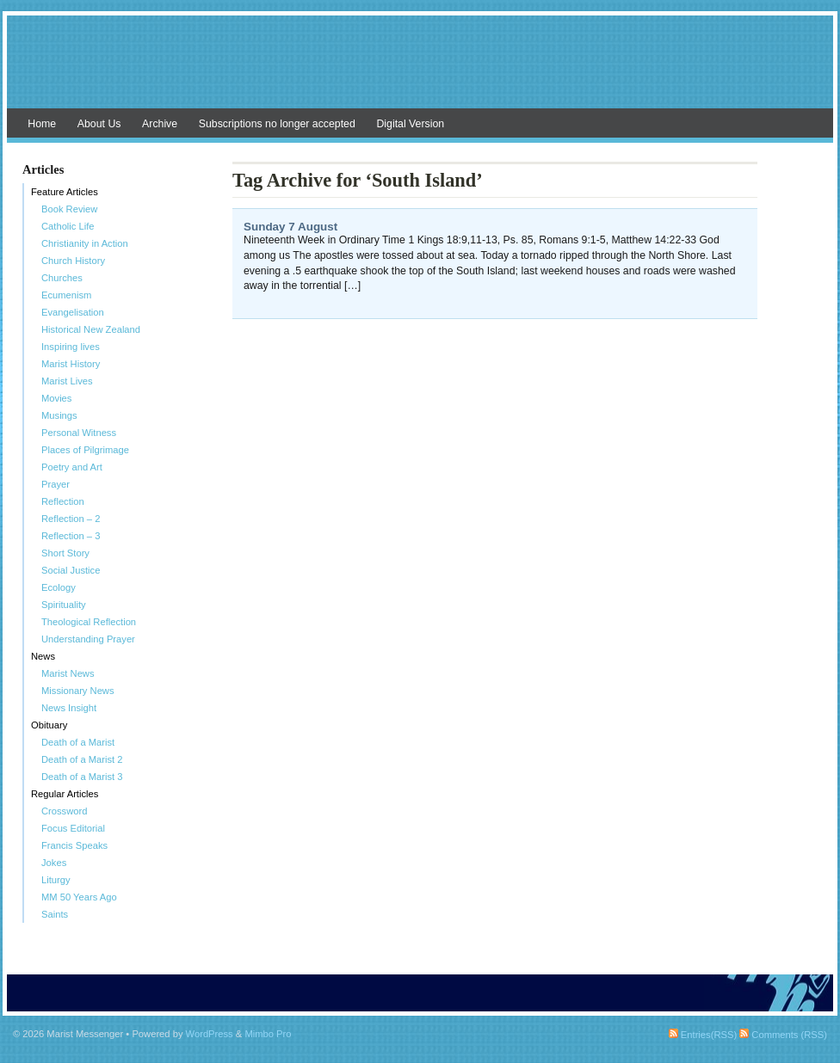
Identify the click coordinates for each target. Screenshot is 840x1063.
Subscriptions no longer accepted (277, 124)
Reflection (62, 501)
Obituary (49, 725)
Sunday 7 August (290, 226)
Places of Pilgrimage (85, 450)
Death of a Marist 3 (82, 776)
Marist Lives (67, 381)
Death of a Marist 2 (82, 759)
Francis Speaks (74, 845)
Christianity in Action (84, 243)
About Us (99, 124)
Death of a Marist (77, 742)
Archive (159, 124)
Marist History (70, 364)
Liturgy (56, 880)
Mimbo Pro (267, 1034)
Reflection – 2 (70, 518)
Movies (56, 398)
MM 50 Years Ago (79, 897)
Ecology (58, 587)
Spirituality (63, 604)
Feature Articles (64, 192)
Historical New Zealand (90, 329)
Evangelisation (72, 312)
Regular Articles (64, 794)
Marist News (68, 673)
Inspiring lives (70, 346)
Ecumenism (66, 295)
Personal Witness (78, 432)
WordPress (209, 1034)
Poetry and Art (71, 467)
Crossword (64, 811)
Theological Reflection (88, 622)
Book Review (69, 209)
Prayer (55, 484)
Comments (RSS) (783, 1034)
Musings (59, 415)
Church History (73, 260)
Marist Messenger (420, 70)
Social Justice (70, 570)
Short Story (65, 553)
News (43, 656)
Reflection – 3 (70, 536)
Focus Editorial (73, 828)
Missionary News (77, 690)
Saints (54, 914)
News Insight (68, 708)
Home (42, 124)
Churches (62, 278)
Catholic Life (68, 226)
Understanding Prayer (88, 639)
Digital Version (410, 124)
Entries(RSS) (703, 1034)
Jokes (53, 862)
